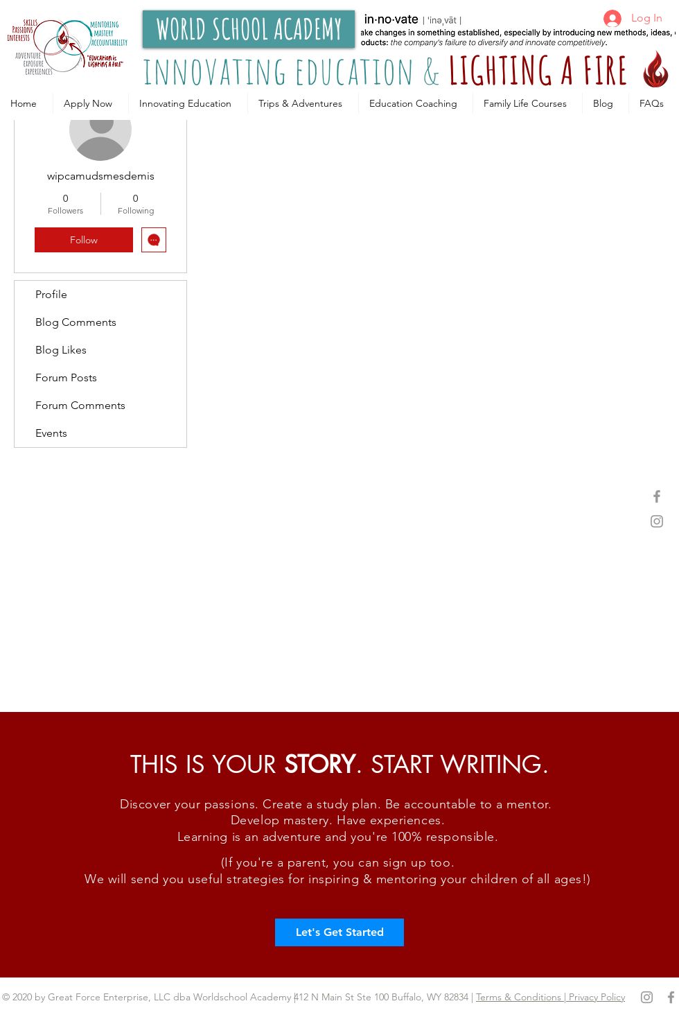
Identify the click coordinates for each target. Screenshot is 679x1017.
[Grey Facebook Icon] (657, 496)
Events (51, 433)
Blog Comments (75, 322)
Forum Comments (80, 405)
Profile (51, 294)
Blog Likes (61, 349)
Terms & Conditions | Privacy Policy (550, 997)
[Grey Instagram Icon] (657, 521)
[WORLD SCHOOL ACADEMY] (249, 29)
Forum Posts (66, 377)
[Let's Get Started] (339, 932)
